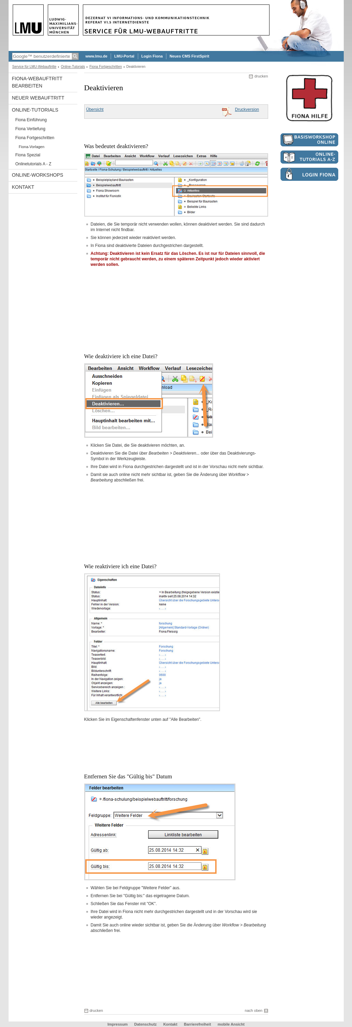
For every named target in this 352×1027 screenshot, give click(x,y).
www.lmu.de (97, 56)
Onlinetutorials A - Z (33, 164)
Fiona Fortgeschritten (105, 67)
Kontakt (23, 187)
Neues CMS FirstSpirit (189, 56)
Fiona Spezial (28, 155)
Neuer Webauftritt (38, 98)
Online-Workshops (37, 175)
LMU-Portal (124, 56)
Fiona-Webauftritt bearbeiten (37, 82)
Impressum (118, 1024)
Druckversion (247, 109)
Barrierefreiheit (198, 1024)
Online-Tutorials (73, 67)
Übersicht (95, 109)
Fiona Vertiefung (30, 128)
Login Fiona (152, 56)
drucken (261, 76)
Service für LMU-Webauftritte (34, 67)
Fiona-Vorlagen (32, 147)
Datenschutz (145, 1024)
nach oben (253, 1010)
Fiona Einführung (31, 119)
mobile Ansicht (231, 1024)
